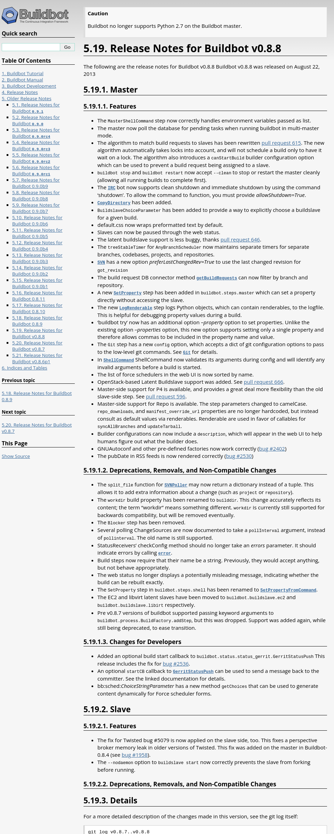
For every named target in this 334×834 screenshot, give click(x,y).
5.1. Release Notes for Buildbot (36, 108)
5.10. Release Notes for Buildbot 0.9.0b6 (37, 220)
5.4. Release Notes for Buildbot (36, 145)
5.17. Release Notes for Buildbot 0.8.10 (37, 308)
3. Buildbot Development (29, 86)
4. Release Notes (20, 92)
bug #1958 (135, 742)
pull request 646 (240, 237)
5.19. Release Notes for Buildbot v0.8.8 (37, 333)
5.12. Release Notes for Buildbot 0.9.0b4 (37, 245)
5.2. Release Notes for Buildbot (36, 120)
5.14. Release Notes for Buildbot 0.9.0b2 (37, 270)
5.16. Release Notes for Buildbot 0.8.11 (37, 295)
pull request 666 (263, 376)
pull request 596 (165, 390)
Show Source (16, 456)
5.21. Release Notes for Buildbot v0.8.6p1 (37, 358)
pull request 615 (281, 142)
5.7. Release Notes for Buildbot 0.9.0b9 (36, 183)
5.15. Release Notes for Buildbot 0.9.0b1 (37, 283)
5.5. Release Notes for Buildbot (36, 158)
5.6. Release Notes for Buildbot (36, 170)
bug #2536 (176, 652)
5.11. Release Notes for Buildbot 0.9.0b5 (37, 233)
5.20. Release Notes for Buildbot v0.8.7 (37, 346)
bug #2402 (272, 441)
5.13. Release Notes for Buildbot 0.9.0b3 (37, 258)
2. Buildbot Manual (22, 80)
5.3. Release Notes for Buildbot (36, 133)
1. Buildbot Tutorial (22, 73)
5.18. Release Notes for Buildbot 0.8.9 (37, 321)
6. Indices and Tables (24, 368)
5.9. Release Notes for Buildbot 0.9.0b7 (36, 208)
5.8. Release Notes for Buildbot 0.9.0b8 (36, 195)
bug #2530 (239, 449)
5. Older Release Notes (26, 98)
